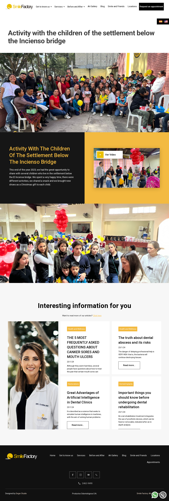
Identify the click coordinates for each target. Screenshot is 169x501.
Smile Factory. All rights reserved (150, 493)
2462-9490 (87, 483)
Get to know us (43, 6)
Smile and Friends (138, 455)
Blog (124, 455)
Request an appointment (151, 6)
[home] (19, 6)
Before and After (75, 6)
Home (52, 455)
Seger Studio (21, 493)
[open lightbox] (118, 154)
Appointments (153, 462)
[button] (44, 6)
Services (58, 6)
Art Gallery (113, 455)
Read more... (129, 365)
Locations (155, 455)
